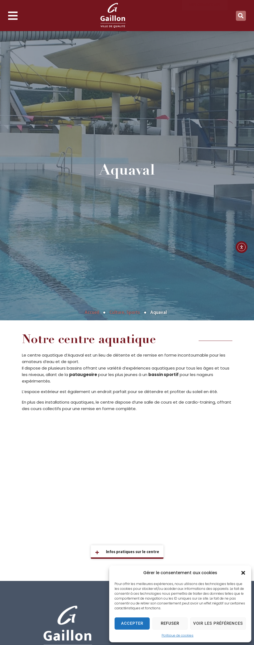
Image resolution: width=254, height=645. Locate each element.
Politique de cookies (177, 635)
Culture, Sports (124, 312)
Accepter (132, 623)
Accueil (92, 312)
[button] (243, 573)
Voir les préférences (218, 623)
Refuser (170, 623)
